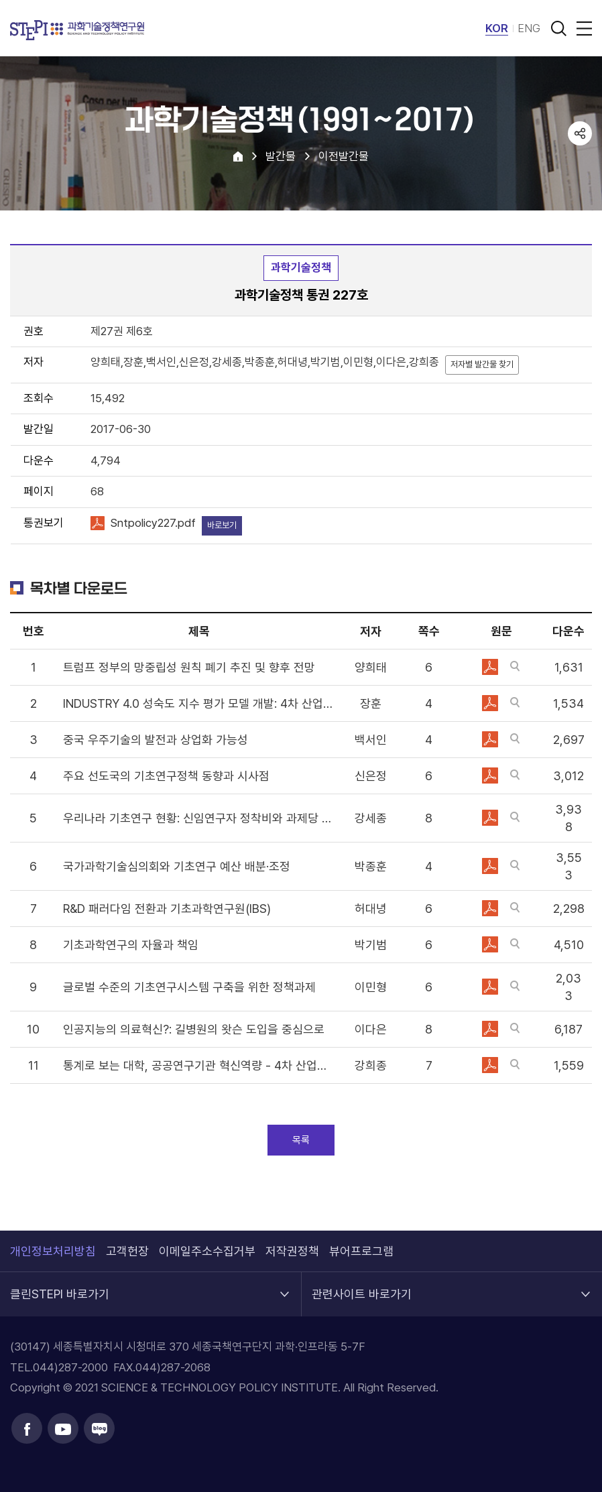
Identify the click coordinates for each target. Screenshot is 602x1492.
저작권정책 (292, 1251)
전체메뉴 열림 (582, 28)
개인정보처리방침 (53, 1251)
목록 (301, 1140)
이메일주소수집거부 (207, 1251)
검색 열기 (558, 28)
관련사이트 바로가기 (362, 1286)
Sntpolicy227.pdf (153, 523)
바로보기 (222, 525)
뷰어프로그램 (361, 1251)
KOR (496, 28)
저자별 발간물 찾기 (482, 364)
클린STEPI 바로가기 (59, 1286)
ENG (529, 28)
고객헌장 (127, 1251)
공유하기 (580, 133)
